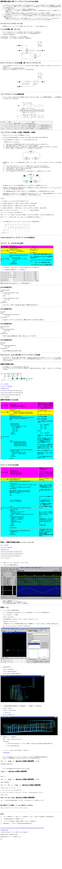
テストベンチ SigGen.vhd (6, 386)
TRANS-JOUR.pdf (4, 830)
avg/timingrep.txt (6, 752)
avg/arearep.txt (6, 741)
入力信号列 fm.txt (4, 388)
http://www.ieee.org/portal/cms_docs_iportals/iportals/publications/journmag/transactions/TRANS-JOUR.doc (22, 827)
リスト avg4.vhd (4, 383)
